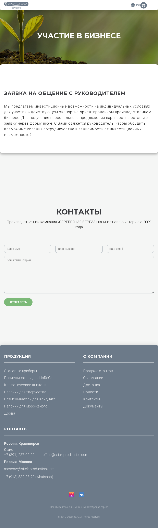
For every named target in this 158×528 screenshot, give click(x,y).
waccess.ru (73, 516)
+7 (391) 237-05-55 (19, 455)
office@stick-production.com (65, 455)
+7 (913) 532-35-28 (19, 477)
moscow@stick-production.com (29, 469)
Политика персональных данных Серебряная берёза (79, 507)
